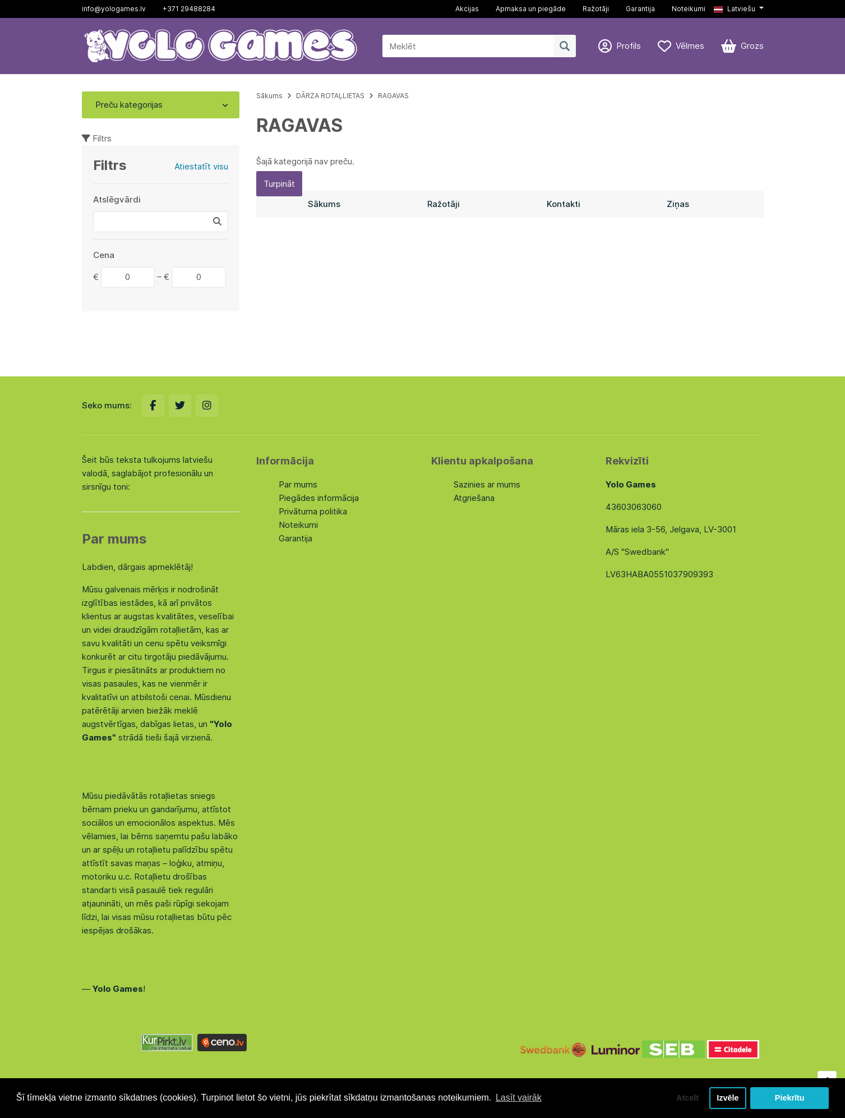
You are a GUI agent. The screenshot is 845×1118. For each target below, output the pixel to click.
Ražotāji (596, 8)
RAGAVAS (393, 95)
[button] (738, 8)
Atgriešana (474, 498)
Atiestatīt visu (201, 166)
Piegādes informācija (319, 498)
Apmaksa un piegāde (531, 8)
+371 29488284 (189, 8)
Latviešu (734, 8)
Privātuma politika (313, 511)
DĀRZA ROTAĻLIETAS (330, 95)
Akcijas (467, 8)
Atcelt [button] (687, 1097)
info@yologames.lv (114, 8)
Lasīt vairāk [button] (519, 1097)
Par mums (298, 484)
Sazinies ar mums (487, 484)
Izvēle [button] (727, 1097)
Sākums (269, 95)
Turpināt (279, 183)
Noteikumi (688, 8)
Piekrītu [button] (790, 1097)
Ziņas (678, 204)
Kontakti (563, 204)
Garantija (640, 8)
